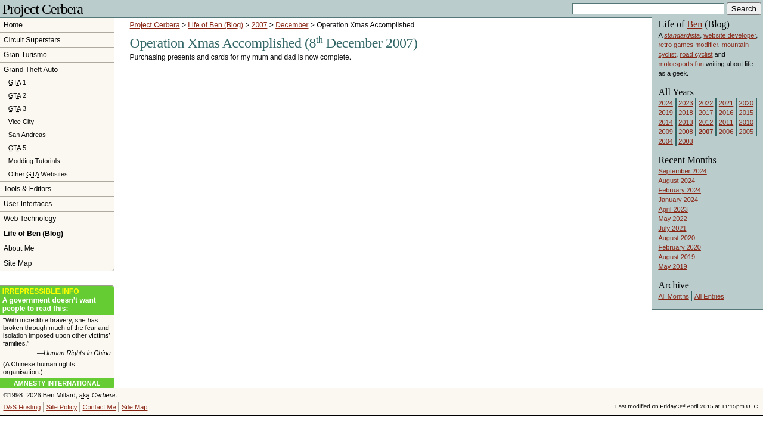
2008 (685, 131)
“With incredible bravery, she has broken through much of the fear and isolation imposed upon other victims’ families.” (57, 336)
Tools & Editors (27, 189)
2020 (746, 103)
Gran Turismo (25, 55)
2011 (726, 122)
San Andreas (27, 134)
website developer (729, 35)
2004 (665, 141)
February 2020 (679, 247)
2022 (706, 103)
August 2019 (676, 256)
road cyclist (696, 54)
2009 (665, 131)
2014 (665, 122)
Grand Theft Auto (31, 70)
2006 (726, 131)
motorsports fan (680, 63)
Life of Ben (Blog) (215, 25)
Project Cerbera (42, 9)
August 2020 (676, 237)
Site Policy (61, 407)
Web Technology (30, 218)
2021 (726, 103)
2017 (706, 112)
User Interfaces (28, 204)
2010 (746, 122)
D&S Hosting (22, 407)
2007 (260, 25)
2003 (685, 141)
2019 (665, 112)
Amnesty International (57, 383)
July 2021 (672, 228)
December (291, 25)
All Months (673, 296)
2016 (726, 112)
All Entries (709, 296)
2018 (685, 112)
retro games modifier (688, 44)
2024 (665, 103)
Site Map (18, 263)
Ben (694, 24)
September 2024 (682, 171)
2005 (746, 131)
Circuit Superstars (32, 40)
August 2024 (676, 180)
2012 (706, 122)
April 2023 (673, 209)
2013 (685, 122)
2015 (746, 112)
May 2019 (672, 266)
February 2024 (679, 190)
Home (13, 25)
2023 (685, 103)
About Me (19, 248)
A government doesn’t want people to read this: (56, 300)
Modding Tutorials (34, 160)
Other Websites (38, 174)
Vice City (21, 121)
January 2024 (678, 199)
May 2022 (672, 218)
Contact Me (99, 407)
